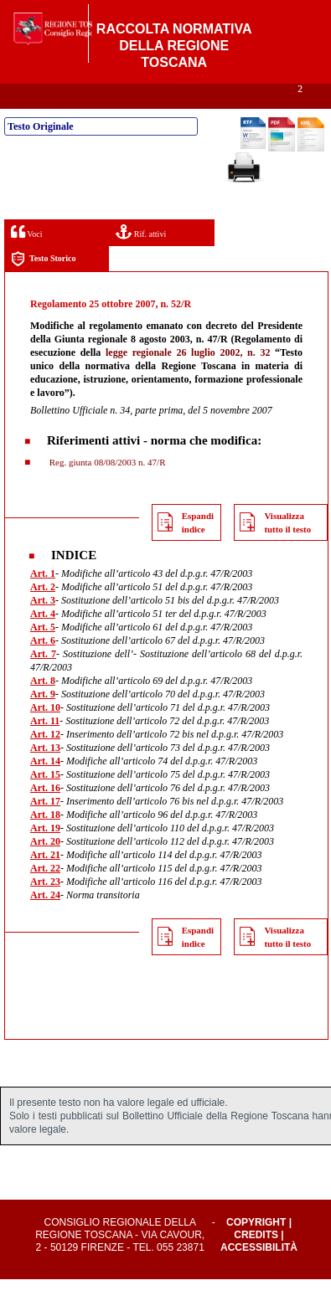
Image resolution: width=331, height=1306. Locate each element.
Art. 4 (42, 640)
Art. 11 (44, 747)
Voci (26, 258)
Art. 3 (42, 627)
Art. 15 (45, 801)
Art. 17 (45, 828)
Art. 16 (45, 814)
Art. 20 (45, 868)
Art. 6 (42, 667)
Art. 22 (45, 895)
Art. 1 (42, 600)
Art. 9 (42, 721)
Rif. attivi (141, 258)
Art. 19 (45, 855)
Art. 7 (43, 680)
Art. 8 (42, 707)
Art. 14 (45, 788)
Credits (256, 1261)
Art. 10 (45, 734)
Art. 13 (45, 774)
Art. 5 (42, 654)
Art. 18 (45, 841)
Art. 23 (45, 908)
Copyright (256, 1249)
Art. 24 (45, 922)
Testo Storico (43, 286)
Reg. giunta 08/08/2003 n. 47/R (106, 489)
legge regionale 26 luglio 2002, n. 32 (188, 379)
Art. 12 (45, 761)
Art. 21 (45, 881)
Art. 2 (42, 614)
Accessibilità (258, 1274)
